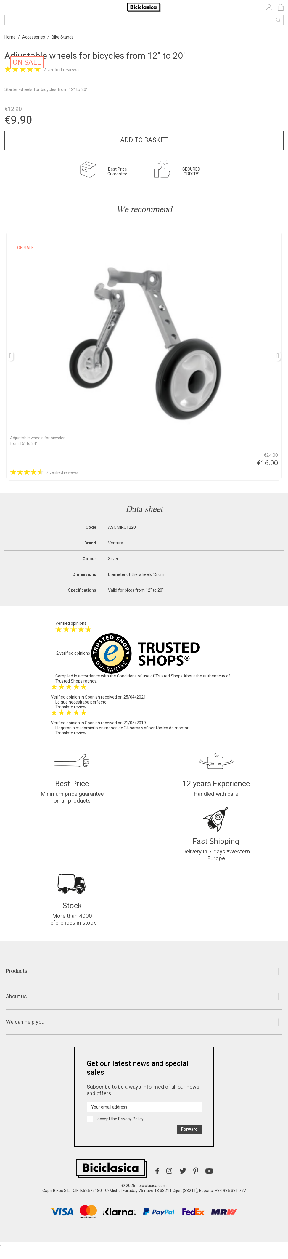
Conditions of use (133, 676)
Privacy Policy (130, 1130)
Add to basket (144, 140)
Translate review (70, 706)
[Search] (144, 20)
